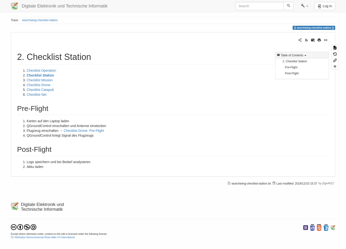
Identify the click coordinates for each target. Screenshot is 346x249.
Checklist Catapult (40, 90)
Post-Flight (292, 73)
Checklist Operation (41, 70)
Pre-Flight (291, 67)
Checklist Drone (38, 85)
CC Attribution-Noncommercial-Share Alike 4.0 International (43, 237)
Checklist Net (36, 94)
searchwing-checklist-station (40, 20)
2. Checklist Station (295, 61)
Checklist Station (40, 75)
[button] (304, 6)
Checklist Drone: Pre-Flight (84, 131)
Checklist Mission (40, 80)
